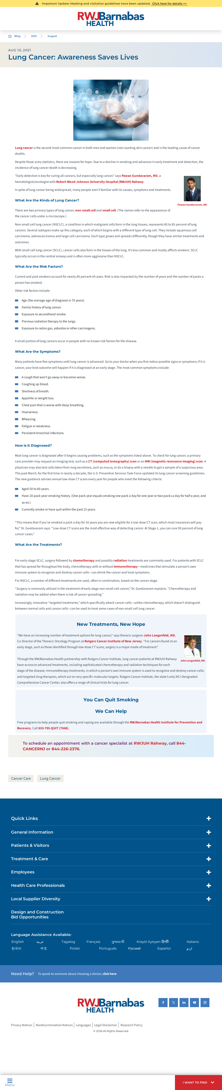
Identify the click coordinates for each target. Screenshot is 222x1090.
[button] (198, 1082)
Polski (75, 949)
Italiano (193, 942)
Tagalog (68, 942)
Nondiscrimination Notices (54, 1025)
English (17, 942)
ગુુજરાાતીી (117, 942)
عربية (40, 942)
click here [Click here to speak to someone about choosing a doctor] (109, 974)
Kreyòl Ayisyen (148, 942)
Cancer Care (21, 778)
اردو (189, 949)
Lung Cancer (51, 778)
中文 (44, 949)
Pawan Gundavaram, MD (192, 205)
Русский (134, 949)
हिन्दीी (165, 942)
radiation (120, 560)
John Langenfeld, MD (192, 661)
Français (93, 942)
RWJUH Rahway (150, 743)
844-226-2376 (65, 749)
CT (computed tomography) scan (112, 461)
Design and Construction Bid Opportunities (37, 915)
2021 (34, 36)
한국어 (16, 949)
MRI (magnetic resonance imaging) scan (174, 461)
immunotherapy (126, 566)
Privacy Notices (21, 1025)
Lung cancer (24, 147)
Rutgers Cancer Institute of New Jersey (113, 641)
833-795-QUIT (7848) (53, 728)
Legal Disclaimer (105, 1025)
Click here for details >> (169, 3)
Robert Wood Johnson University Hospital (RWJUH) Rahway (100, 181)
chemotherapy (84, 560)
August (52, 36)
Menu (10, 1082)
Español (164, 949)
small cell (109, 210)
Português (108, 949)
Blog (17, 36)
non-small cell (85, 210)
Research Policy (131, 1025)
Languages (83, 1025)
